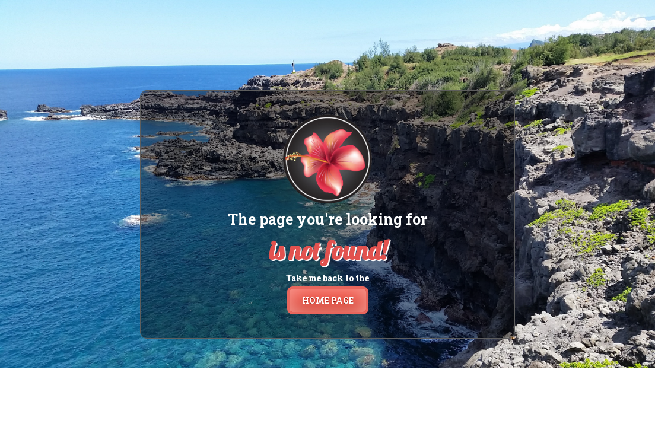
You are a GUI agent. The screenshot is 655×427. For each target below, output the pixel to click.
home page (328, 300)
